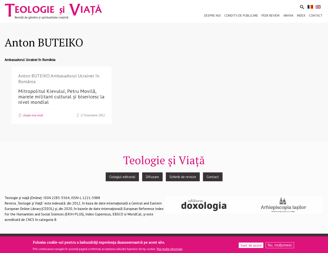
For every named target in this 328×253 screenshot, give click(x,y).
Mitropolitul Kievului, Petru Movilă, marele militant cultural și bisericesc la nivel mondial (61, 96)
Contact (213, 176)
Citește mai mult (33, 115)
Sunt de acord (251, 246)
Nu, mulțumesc (280, 246)
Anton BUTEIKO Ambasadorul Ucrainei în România (58, 79)
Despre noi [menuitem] (212, 15)
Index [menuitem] (301, 15)
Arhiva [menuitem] (288, 15)
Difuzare (152, 176)
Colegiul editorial (122, 176)
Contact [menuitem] (316, 15)
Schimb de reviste (182, 176)
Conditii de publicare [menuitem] (241, 15)
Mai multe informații (169, 250)
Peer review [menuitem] (270, 15)
